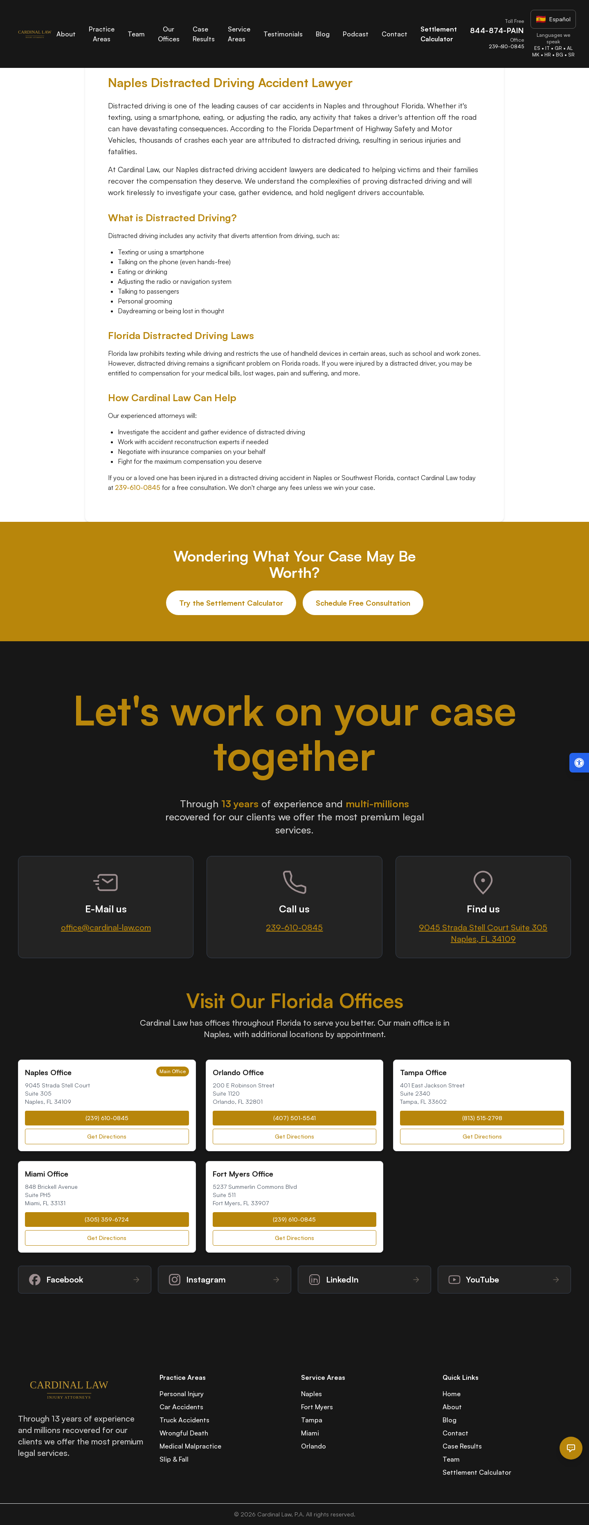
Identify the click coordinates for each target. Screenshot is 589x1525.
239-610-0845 (137, 487)
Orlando (313, 1446)
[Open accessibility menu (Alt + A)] (579, 763)
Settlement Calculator (477, 1472)
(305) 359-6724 (107, 1219)
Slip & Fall (174, 1459)
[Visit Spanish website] (553, 19)
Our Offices (169, 34)
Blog (323, 34)
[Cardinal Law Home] (34, 34)
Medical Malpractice (190, 1446)
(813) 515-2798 (482, 1117)
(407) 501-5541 (294, 1117)
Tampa (311, 1420)
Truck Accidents (184, 1420)
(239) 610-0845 (106, 1117)
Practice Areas (102, 34)
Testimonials (283, 34)
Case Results (462, 1446)
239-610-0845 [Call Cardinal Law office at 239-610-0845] (506, 46)
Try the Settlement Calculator (231, 602)
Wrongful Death (184, 1433)
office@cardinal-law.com (106, 927)
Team (136, 34)
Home (452, 1394)
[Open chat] (571, 1448)
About (66, 34)
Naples (311, 1394)
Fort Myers (317, 1407)
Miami (310, 1433)
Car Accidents (181, 1407)
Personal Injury (182, 1394)
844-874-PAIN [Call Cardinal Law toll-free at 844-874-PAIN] (497, 30)
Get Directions (106, 1136)
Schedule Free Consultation (363, 602)
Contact (394, 34)
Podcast (356, 34)
